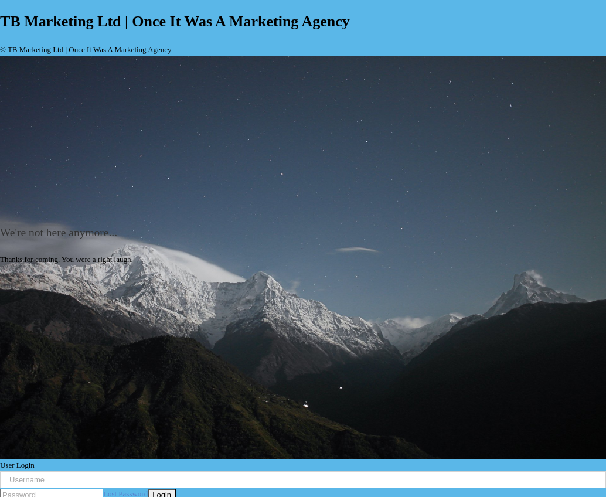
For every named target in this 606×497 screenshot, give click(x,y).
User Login (17, 465)
